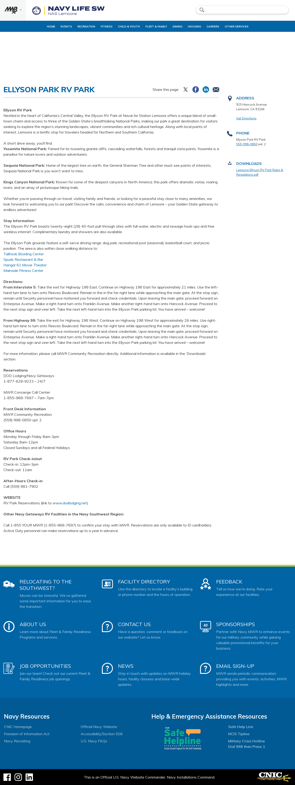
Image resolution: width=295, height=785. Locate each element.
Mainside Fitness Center (23, 270)
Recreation (76, 26)
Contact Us (134, 624)
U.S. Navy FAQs (94, 741)
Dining (179, 26)
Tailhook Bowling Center (23, 254)
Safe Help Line (240, 726)
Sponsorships (235, 624)
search (202, 10)
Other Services (246, 26)
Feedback (229, 581)
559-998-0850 (246, 144)
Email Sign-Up (235, 666)
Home (37, 26)
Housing (200, 26)
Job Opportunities (45, 666)
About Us (33, 624)
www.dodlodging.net (70, 503)
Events (56, 26)
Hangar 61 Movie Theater (25, 265)
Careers (222, 26)
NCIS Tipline (238, 733)
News (125, 666)
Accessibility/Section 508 (102, 733)
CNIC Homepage (18, 726)
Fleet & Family (158, 26)
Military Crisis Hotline (246, 741)
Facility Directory (144, 581)
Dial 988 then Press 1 (246, 746)
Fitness (100, 26)
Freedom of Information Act (27, 733)
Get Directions (246, 118)
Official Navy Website (99, 726)
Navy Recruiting (17, 741)
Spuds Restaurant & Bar (23, 259)
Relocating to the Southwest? (46, 584)
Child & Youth (127, 26)
